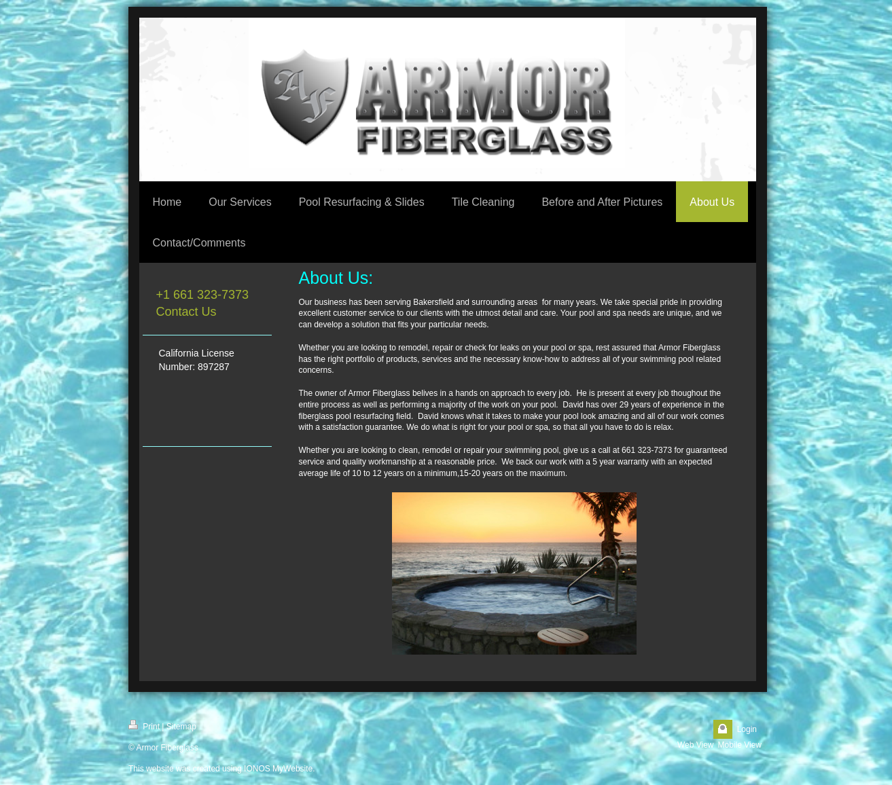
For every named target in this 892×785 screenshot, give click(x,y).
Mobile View (740, 745)
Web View (695, 745)
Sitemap (181, 726)
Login (747, 729)
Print (144, 725)
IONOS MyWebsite (278, 768)
